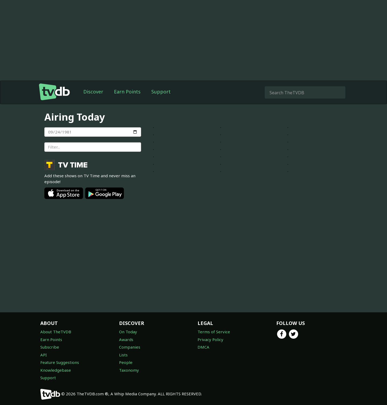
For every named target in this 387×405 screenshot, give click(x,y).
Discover (93, 91)
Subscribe (49, 347)
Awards (126, 339)
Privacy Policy (210, 339)
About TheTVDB (55, 331)
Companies (129, 347)
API (43, 354)
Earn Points (127, 91)
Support (161, 91)
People (125, 362)
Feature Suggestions (59, 362)
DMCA (203, 347)
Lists (123, 354)
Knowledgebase (55, 370)
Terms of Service (214, 331)
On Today (128, 331)
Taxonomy (129, 370)
